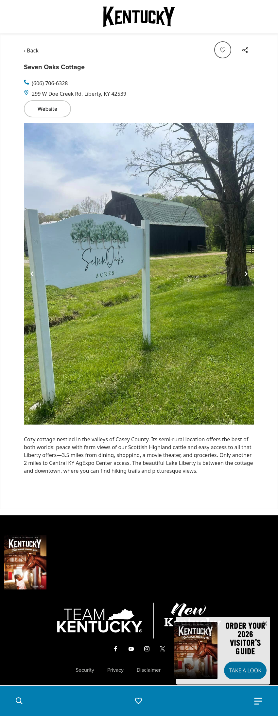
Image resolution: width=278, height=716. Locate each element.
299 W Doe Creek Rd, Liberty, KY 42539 (79, 93)
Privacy (115, 670)
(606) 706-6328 (50, 83)
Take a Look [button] (245, 670)
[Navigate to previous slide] (32, 274)
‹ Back (31, 50)
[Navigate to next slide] (246, 274)
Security (85, 670)
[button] (18, 701)
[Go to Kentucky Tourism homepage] (139, 17)
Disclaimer (149, 670)
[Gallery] (139, 274)
